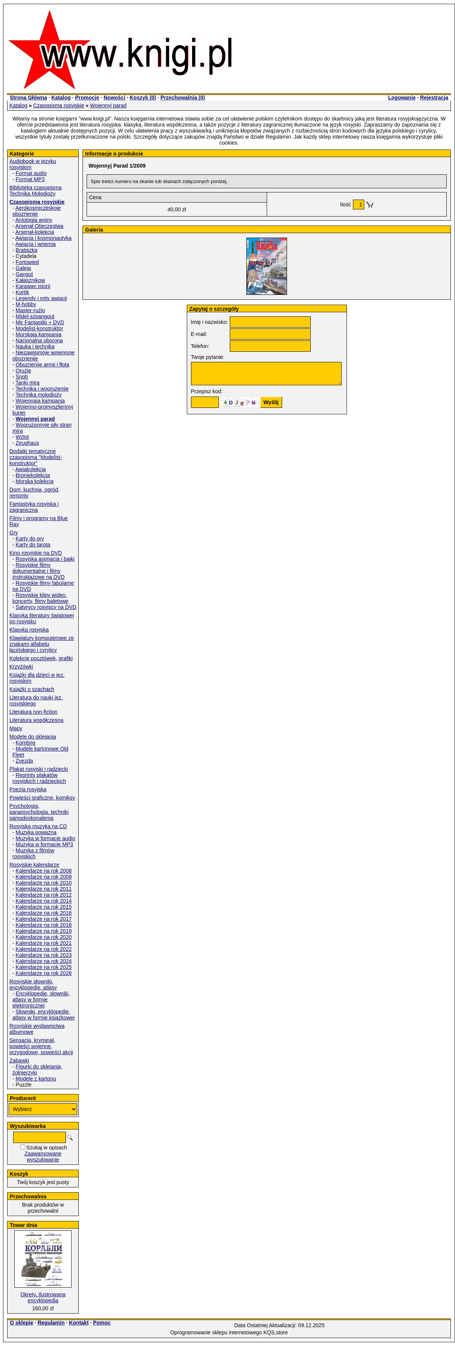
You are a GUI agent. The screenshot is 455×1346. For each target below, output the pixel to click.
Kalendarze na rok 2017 (44, 919)
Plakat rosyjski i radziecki (38, 769)
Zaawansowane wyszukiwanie (42, 1157)
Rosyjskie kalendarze (34, 865)
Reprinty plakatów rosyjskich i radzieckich (39, 778)
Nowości (114, 98)
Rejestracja (434, 98)
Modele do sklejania (32, 737)
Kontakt (79, 1323)
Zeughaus (27, 443)
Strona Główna (28, 98)
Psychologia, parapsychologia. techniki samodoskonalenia (39, 812)
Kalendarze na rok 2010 (44, 883)
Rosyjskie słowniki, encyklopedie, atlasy (33, 984)
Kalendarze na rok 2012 (44, 895)
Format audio (31, 173)
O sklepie (21, 1323)
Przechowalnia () (182, 98)
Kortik (22, 292)
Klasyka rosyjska (29, 630)
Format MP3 (30, 179)
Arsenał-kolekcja (34, 232)
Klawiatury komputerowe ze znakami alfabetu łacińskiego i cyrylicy (41, 644)
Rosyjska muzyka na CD (38, 826)
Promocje (87, 98)
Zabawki (19, 1061)
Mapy (15, 728)
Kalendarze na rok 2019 (44, 931)
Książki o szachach (31, 689)
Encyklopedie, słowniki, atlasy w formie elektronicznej (41, 999)
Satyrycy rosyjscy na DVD (46, 607)
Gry (13, 533)
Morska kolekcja (34, 481)
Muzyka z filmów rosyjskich (33, 853)
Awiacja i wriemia (35, 244)
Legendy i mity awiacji (41, 298)
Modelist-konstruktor (39, 328)
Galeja (23, 268)
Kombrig (25, 743)
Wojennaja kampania (40, 401)
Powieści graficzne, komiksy (42, 798)
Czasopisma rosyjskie (58, 105)
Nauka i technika (35, 346)
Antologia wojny (33, 220)
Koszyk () (143, 98)
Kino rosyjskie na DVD (35, 553)
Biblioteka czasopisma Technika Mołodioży (35, 191)
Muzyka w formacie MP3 (44, 844)
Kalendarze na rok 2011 (44, 889)
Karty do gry (30, 539)
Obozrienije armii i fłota (42, 365)
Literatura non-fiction (33, 712)
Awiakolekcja (30, 469)
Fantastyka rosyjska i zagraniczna (34, 507)
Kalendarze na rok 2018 (44, 925)
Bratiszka (27, 250)
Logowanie (401, 98)
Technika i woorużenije (42, 389)
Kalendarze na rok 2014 (44, 901)
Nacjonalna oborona (39, 340)
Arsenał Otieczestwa (39, 226)
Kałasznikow (30, 280)
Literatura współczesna (36, 720)
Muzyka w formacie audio (45, 838)
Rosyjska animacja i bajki (45, 559)
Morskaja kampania (38, 334)
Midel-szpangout (35, 316)
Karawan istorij (33, 286)
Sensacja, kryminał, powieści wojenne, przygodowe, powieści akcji (41, 1046)
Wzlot (22, 437)
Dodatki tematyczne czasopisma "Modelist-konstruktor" (35, 457)
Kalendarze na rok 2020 (44, 937)
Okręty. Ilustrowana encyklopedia (43, 1297)
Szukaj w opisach (46, 1148)
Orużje (23, 371)
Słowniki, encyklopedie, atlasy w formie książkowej (43, 1015)
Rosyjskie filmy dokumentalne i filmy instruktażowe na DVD (38, 571)
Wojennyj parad (108, 105)
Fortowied (27, 262)
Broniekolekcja (33, 475)
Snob (22, 377)
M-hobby (26, 304)
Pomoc (102, 1323)
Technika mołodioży (38, 395)
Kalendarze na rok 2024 (44, 961)
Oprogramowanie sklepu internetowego (216, 1332)
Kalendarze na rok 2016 (44, 913)
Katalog (60, 98)
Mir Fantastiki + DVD (40, 322)
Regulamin (51, 1323)
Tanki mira (27, 383)
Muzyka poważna (36, 832)
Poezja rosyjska (27, 789)
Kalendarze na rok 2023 (44, 955)
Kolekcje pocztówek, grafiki (41, 658)
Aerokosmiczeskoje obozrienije (36, 211)
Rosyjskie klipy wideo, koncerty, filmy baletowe (40, 598)
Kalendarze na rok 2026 (44, 973)
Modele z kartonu (36, 1079)
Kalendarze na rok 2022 (44, 949)
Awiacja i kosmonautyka (43, 238)
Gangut (24, 274)
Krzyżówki (21, 667)
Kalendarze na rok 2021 (44, 943)
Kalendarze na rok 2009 (44, 877)
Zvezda (24, 761)
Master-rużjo (30, 310)
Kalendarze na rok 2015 (44, 907)
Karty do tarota (33, 545)
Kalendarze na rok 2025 (44, 967)
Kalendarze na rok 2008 (44, 871)
